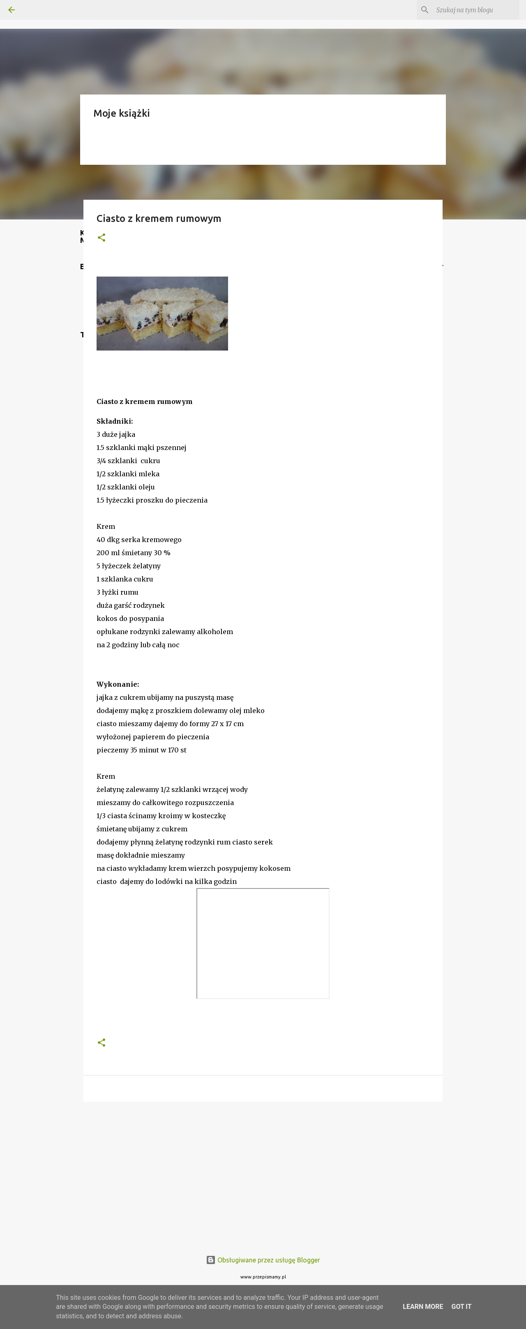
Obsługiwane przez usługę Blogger (263, 1260)
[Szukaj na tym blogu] (476, 10)
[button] (101, 238)
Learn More (423, 1307)
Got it (461, 1307)
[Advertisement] (263, 1171)
